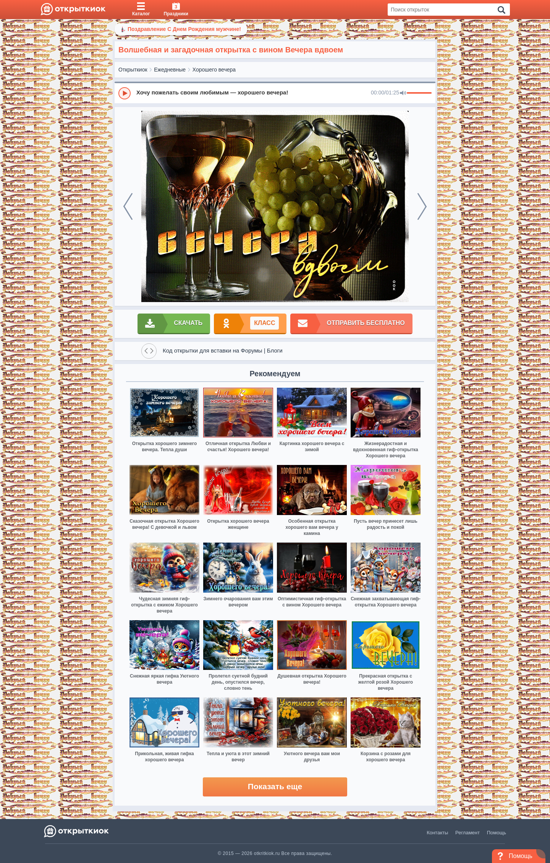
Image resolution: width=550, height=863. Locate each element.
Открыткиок (132, 70)
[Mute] (403, 93)
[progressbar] (419, 93)
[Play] (124, 93)
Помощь (496, 832)
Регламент (467, 832)
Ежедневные (170, 70)
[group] (275, 93)
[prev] (127, 206)
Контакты (437, 832)
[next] (422, 206)
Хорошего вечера (214, 70)
